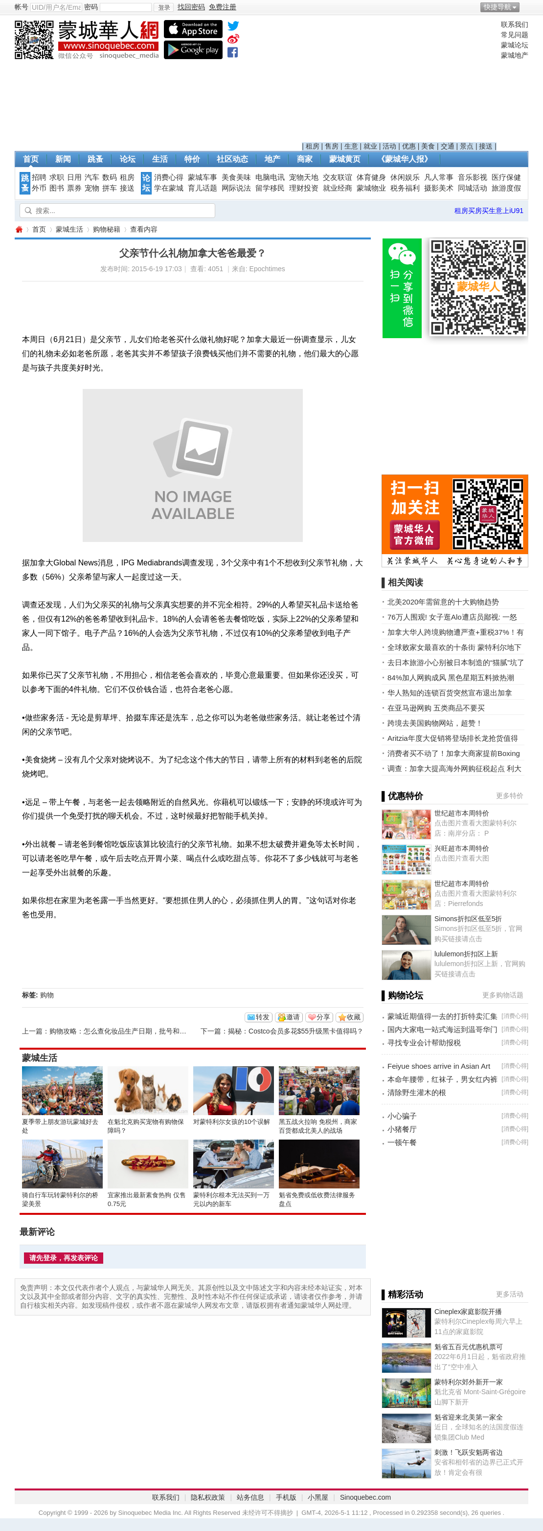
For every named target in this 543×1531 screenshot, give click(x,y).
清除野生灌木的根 (416, 1092)
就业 (370, 146)
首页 (31, 159)
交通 (447, 146)
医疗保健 (506, 177)
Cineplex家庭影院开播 (468, 1311)
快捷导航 (497, 7)
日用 (74, 177)
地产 (272, 159)
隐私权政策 (208, 1497)
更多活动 (509, 1294)
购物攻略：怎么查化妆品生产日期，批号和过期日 (124, 1031)
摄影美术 (438, 188)
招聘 (39, 177)
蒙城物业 (371, 188)
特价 (192, 159)
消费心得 (168, 177)
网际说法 (236, 188)
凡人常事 (438, 177)
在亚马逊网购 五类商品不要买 (436, 708)
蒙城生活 (69, 229)
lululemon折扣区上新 (466, 954)
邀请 (293, 1017)
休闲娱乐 (405, 177)
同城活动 (472, 188)
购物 (47, 995)
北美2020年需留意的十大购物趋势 (443, 602)
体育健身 (371, 177)
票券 (74, 188)
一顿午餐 (402, 1142)
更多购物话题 (502, 995)
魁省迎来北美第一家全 (468, 1417)
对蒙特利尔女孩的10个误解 (231, 1121)
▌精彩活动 (402, 1294)
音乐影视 (472, 177)
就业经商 (337, 188)
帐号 (21, 7)
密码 (91, 7)
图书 (56, 188)
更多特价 (509, 795)
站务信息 (250, 1497)
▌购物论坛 (402, 995)
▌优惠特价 (402, 796)
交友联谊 (337, 177)
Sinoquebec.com (365, 1497)
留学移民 (270, 188)
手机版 (286, 1497)
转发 (263, 1017)
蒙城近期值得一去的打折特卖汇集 (442, 1016)
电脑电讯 (270, 177)
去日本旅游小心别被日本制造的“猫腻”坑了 (455, 662)
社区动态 (232, 159)
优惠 (409, 146)
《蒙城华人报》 (404, 159)
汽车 (92, 177)
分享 (323, 1017)
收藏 (354, 1017)
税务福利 (405, 188)
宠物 (92, 188)
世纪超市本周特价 (461, 813)
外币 (39, 188)
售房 (332, 146)
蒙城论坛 (514, 45)
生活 (160, 159)
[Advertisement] (399, 81)
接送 (486, 146)
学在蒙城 (168, 188)
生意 (351, 146)
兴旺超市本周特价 (461, 848)
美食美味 (236, 177)
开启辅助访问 (525, 6)
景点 (467, 146)
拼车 (109, 188)
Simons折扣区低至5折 (468, 919)
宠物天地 (303, 177)
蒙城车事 (202, 177)
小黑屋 (318, 1497)
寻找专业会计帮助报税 (424, 1042)
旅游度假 (506, 188)
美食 (428, 146)
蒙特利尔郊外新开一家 (468, 1382)
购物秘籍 (106, 229)
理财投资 (303, 188)
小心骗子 (402, 1116)
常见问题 (514, 35)
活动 (389, 146)
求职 (56, 177)
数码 (109, 177)
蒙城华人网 (19, 229)
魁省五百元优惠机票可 (468, 1347)
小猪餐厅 (402, 1129)
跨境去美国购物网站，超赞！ (435, 723)
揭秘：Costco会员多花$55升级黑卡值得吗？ (295, 1031)
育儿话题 (202, 188)
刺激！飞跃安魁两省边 (468, 1452)
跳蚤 (95, 159)
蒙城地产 (514, 55)
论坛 (128, 159)
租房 (312, 146)
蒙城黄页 (345, 159)
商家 (305, 159)
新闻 (63, 159)
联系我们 (514, 24)
